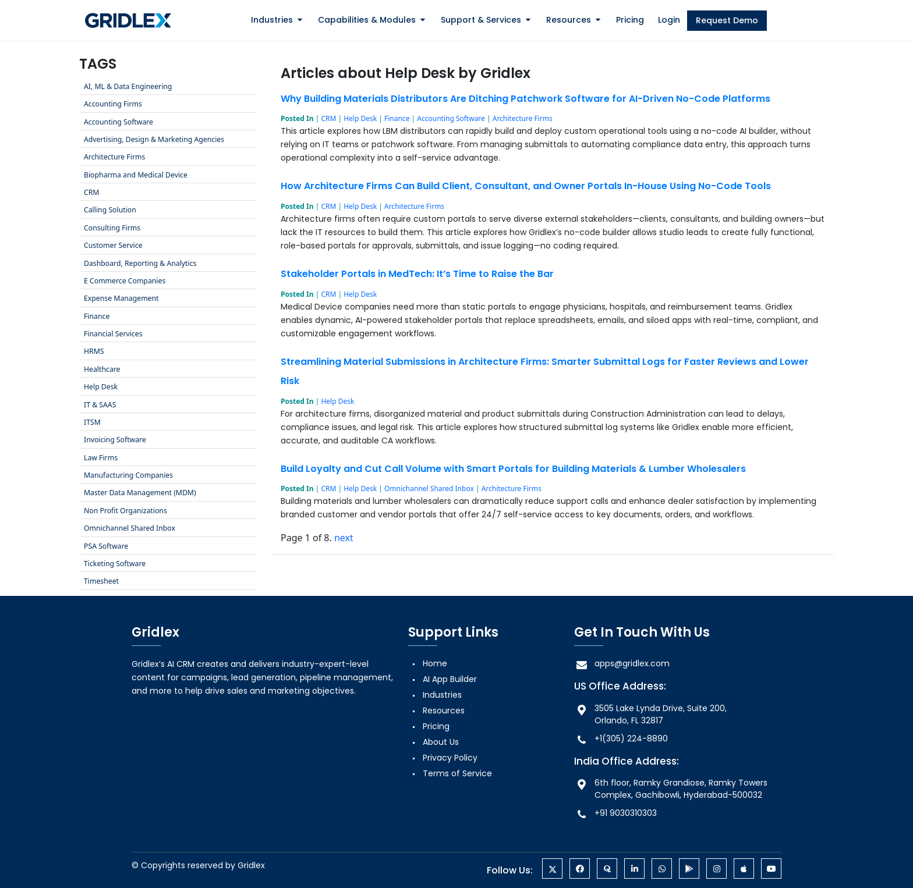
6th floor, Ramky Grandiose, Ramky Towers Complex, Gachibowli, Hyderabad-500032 (670, 789)
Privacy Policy (450, 757)
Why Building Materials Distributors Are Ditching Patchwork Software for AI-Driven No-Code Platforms (525, 98)
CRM (328, 118)
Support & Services (481, 20)
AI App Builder (450, 679)
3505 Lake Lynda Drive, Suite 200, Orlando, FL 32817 (650, 714)
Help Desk (360, 118)
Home (435, 663)
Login (669, 20)
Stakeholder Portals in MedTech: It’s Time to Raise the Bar (417, 273)
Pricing (630, 20)
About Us (441, 742)
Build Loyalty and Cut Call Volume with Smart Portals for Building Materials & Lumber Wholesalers (513, 468)
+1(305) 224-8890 (621, 739)
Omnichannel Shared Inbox (429, 488)
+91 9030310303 (615, 813)
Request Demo (727, 20)
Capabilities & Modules (367, 20)
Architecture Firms (523, 118)
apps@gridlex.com (622, 664)
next (343, 537)
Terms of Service (457, 773)
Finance (396, 118)
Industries (272, 20)
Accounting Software (451, 118)
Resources (568, 20)
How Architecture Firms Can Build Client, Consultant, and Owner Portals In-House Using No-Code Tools (526, 186)
